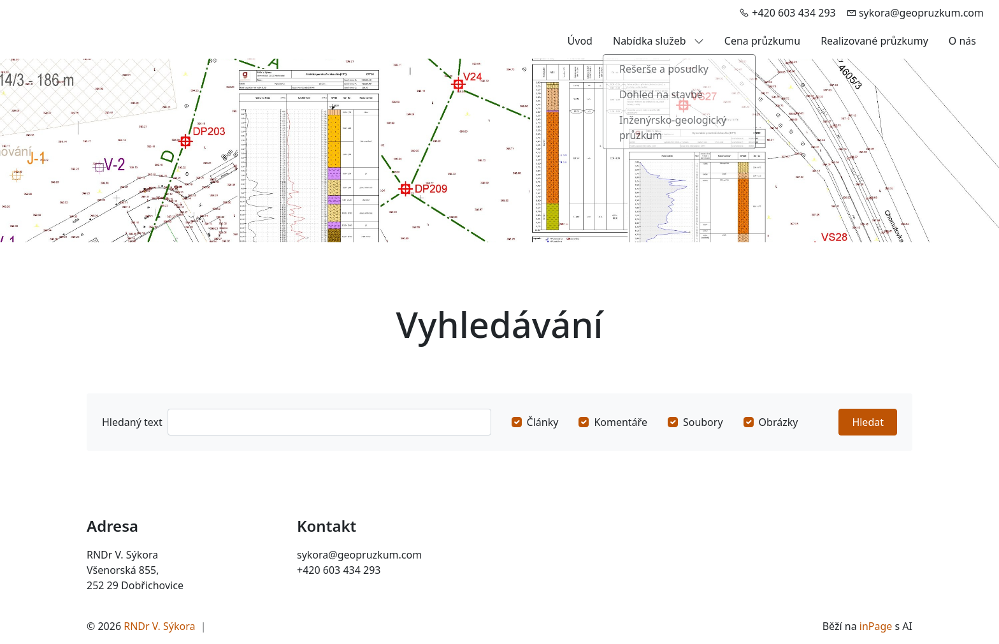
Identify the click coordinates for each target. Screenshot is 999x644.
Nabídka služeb (658, 41)
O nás (962, 41)
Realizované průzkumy (874, 41)
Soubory (703, 422)
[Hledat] (329, 422)
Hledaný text (132, 422)
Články (543, 422)
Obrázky (778, 422)
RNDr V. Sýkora (159, 626)
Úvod (580, 41)
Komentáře (620, 422)
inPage (876, 626)
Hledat (868, 422)
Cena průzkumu (762, 41)
